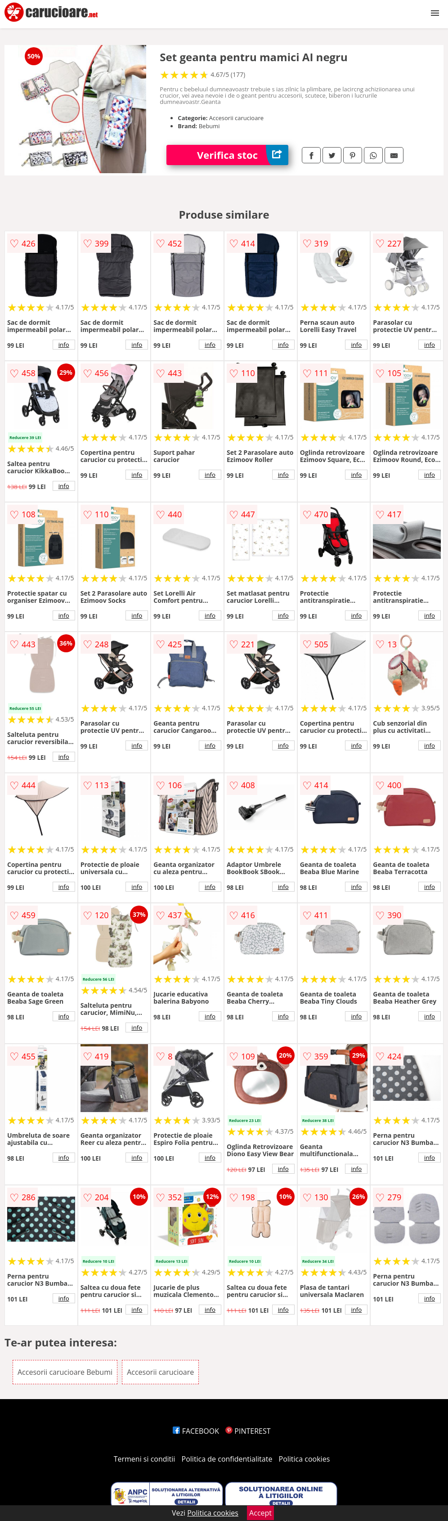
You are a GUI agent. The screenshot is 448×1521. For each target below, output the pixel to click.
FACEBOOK (196, 1431)
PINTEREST (247, 1431)
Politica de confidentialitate (227, 1459)
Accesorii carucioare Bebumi (65, 1372)
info (63, 345)
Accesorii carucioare (160, 1372)
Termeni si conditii (144, 1459)
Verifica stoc (242, 155)
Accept (260, 1513)
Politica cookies (304, 1459)
